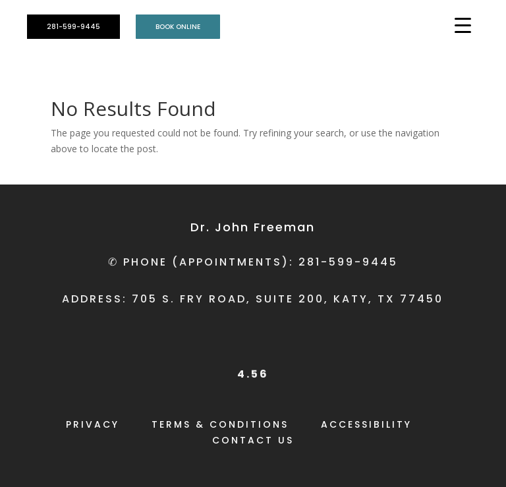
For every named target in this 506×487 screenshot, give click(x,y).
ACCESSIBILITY (366, 424)
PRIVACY (92, 424)
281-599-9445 (73, 27)
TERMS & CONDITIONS (220, 424)
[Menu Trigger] (463, 25)
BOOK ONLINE (177, 27)
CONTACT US (253, 440)
